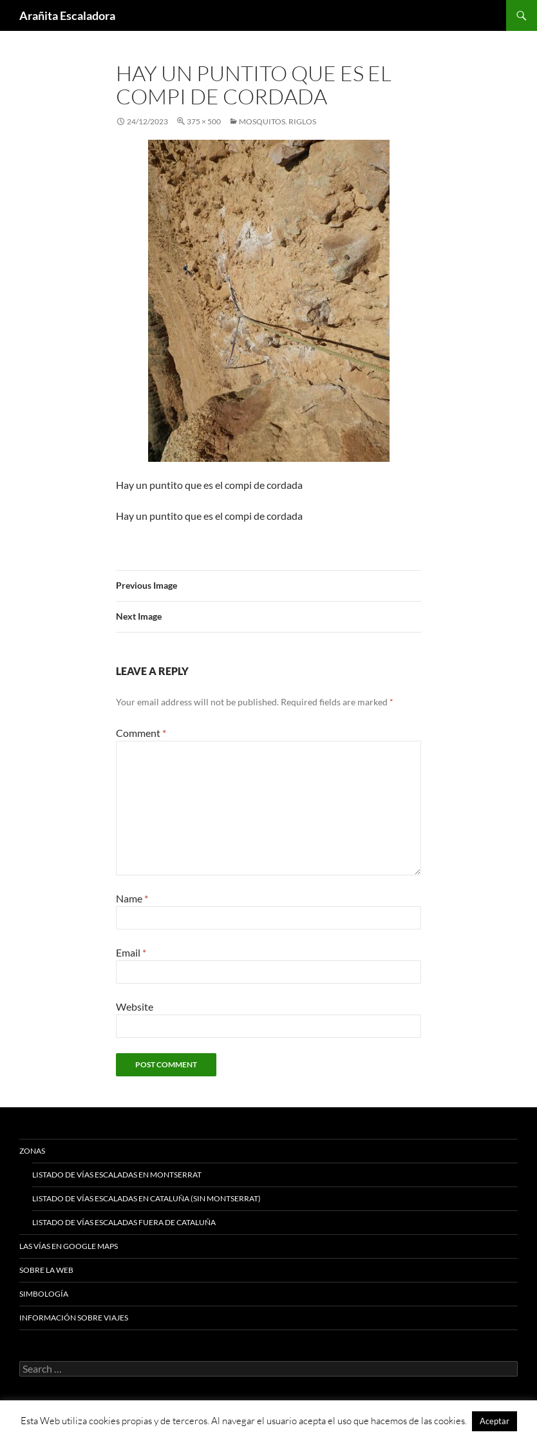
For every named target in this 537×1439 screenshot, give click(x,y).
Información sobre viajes (73, 1317)
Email (131, 952)
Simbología (43, 1294)
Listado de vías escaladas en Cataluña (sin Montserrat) (146, 1198)
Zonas (32, 1151)
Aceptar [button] (494, 1421)
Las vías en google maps (68, 1246)
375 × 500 (204, 121)
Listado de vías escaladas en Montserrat (117, 1174)
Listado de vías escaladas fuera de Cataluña (124, 1222)
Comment (141, 733)
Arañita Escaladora (67, 15)
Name (132, 898)
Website (134, 1006)
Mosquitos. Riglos (277, 121)
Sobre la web (46, 1270)
